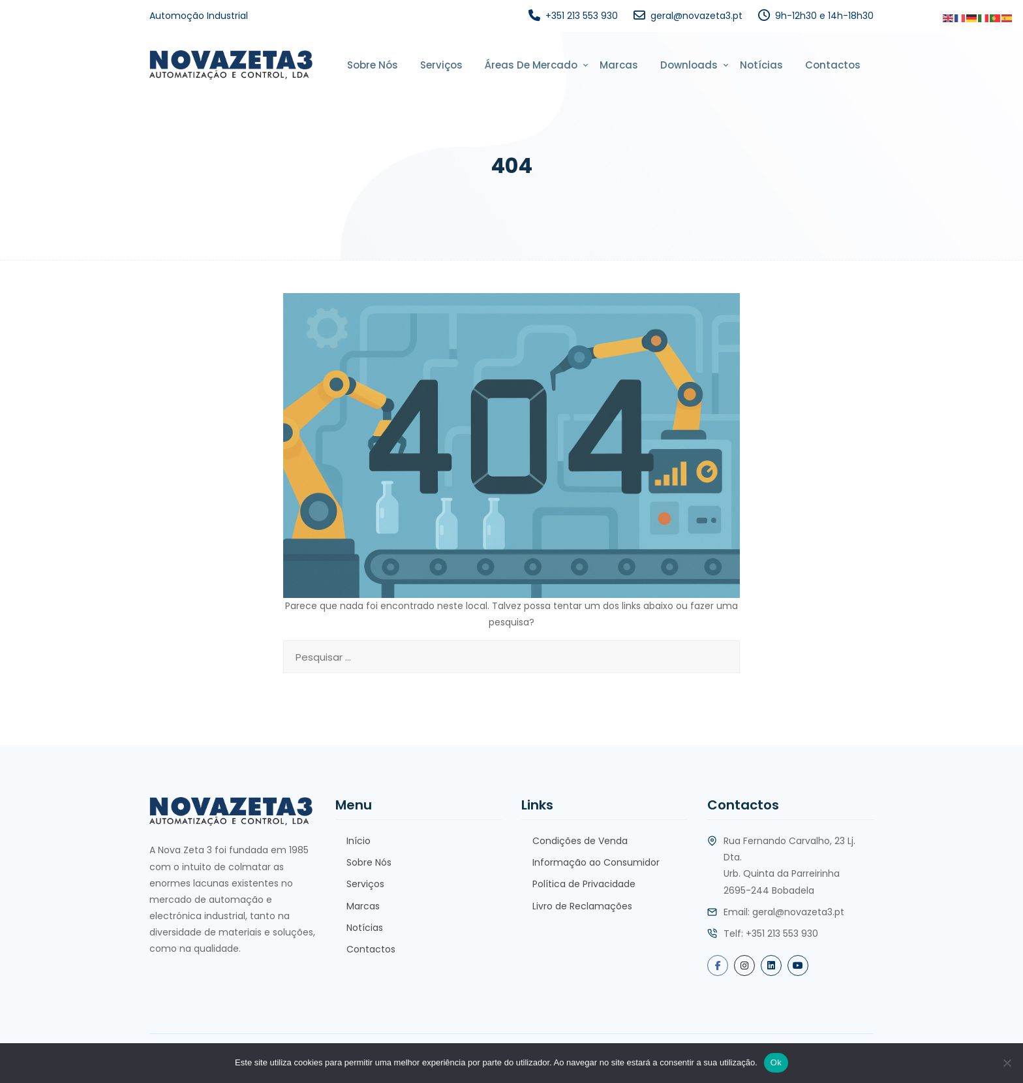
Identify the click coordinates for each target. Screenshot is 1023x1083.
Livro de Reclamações (582, 906)
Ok (776, 1062)
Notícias (761, 65)
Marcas (619, 65)
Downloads (689, 65)
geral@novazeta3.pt (696, 15)
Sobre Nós (372, 65)
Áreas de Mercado (531, 65)
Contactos (833, 65)
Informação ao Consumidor (596, 862)
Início (358, 840)
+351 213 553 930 (581, 15)
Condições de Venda (580, 840)
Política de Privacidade (583, 883)
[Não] (1006, 1062)
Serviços (441, 65)
